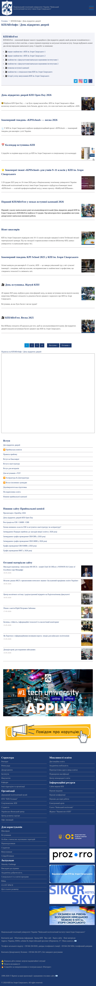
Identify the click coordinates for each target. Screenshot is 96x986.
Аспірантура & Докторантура (17, 478)
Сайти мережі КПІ (56, 787)
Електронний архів (56, 803)
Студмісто (5, 807)
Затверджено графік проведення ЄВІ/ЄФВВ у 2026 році (25, 541)
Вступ (6, 440)
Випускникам (6, 852)
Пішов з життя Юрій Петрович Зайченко (19, 608)
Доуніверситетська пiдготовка (15, 487)
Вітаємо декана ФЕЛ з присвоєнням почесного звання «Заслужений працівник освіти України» (40, 581)
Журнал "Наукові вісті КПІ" (60, 812)
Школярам (5, 831)
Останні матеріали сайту (17, 562)
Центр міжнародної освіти (59, 778)
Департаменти (7, 770)
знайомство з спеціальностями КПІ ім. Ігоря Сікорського (30, 72)
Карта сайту (57, 938)
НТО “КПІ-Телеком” (9, 799)
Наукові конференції (57, 795)
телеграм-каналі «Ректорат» (40, 967)
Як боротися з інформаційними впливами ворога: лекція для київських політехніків (36, 636)
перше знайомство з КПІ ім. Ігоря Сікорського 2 (26, 56)
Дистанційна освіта (57, 762)
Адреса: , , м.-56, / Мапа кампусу (37, 941)
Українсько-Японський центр (12, 812)
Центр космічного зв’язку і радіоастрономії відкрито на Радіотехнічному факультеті (36, 594)
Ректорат (4, 762)
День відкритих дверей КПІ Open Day (18, 518)
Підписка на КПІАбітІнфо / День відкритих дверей (21, 352)
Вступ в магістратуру (11, 464)
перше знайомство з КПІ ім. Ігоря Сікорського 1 (26, 52)
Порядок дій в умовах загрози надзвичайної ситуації (24, 961)
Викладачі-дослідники (10, 868)
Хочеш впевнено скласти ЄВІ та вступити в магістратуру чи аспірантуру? (32, 527)
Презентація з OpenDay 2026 (14, 513)
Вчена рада (5, 766)
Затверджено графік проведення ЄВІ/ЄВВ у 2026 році (24, 537)
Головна (4, 21)
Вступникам (6, 835)
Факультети (5, 778)
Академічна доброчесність (11, 873)
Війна (3, 881)
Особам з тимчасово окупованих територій (18, 839)
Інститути (5, 774)
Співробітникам (7, 856)
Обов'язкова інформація (23, 938)
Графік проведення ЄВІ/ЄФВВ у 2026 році (20, 546)
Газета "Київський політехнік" (61, 807)
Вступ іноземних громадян (16, 483)
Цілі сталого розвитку (10, 889)
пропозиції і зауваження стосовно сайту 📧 (41, 976)
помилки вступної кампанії (18, 68)
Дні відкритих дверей (11, 445)
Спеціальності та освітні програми (15, 877)
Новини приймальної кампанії (15, 497)
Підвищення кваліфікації (59, 774)
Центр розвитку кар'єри (10, 816)
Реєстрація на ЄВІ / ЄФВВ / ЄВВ (16, 522)
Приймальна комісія (14, 450)
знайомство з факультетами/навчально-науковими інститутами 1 (33, 60)
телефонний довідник (83, 946)
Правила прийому (10, 454)
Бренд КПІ (39, 938)
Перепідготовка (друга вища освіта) (63, 770)
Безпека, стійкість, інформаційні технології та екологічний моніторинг (31, 622)
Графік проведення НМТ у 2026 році (17, 551)
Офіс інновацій (7, 820)
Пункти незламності (12, 964)
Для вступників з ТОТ (12, 473)
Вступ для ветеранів (11, 468)
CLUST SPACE (7, 885)
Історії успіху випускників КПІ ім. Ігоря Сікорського (28, 76)
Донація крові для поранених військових (19, 650)
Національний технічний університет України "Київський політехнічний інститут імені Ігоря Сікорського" (36, 8)
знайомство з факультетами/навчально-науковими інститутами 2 (33, 64)
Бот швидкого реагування (52, 952)
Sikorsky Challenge (8, 864)
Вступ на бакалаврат (11, 459)
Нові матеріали (70, 938)
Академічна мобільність (58, 766)
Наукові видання (56, 791)
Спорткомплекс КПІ (9, 803)
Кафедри (4, 782)
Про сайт (47, 938)
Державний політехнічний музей (14, 795)
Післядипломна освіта (12, 492)
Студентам (5, 848)
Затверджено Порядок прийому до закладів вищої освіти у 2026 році (30, 532)
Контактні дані (7, 938)
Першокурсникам (8, 843)
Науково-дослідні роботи (59, 799)
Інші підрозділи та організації (13, 787)
